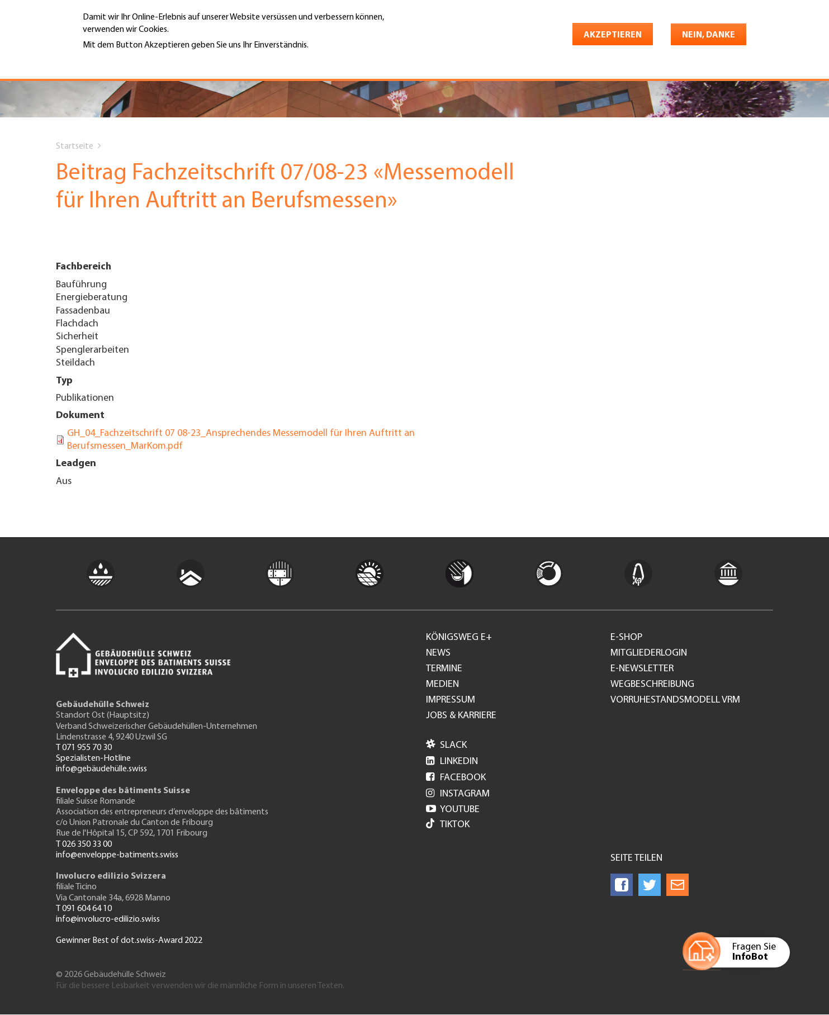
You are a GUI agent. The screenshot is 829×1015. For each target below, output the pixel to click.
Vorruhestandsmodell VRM (675, 700)
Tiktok (448, 824)
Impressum (450, 700)
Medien (442, 685)
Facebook (456, 777)
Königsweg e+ (459, 638)
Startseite (74, 146)
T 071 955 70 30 (84, 747)
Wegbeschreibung (652, 685)
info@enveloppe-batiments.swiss (117, 855)
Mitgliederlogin (648, 653)
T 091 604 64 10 (84, 908)
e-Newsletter (642, 669)
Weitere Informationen (131, 61)
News (438, 653)
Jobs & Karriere (461, 716)
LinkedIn (452, 761)
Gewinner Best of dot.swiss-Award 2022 (129, 940)
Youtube (453, 809)
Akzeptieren (613, 35)
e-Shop (626, 638)
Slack (446, 745)
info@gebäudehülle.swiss (101, 769)
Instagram (458, 794)
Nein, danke (708, 35)
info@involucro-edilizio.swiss (108, 919)
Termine (444, 669)
